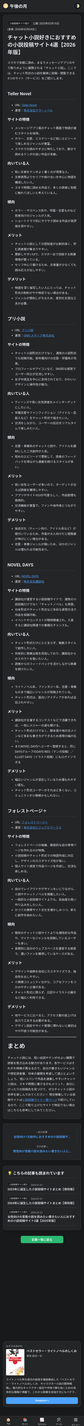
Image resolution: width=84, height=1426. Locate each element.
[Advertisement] (42, 1290)
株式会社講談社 (34, 581)
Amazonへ (42, 1400)
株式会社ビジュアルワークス (42, 827)
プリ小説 (27, 330)
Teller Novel (29, 105)
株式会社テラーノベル (38, 110)
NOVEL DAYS (30, 576)
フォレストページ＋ (35, 822)
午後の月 (15, 6)
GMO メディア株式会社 (39, 335)
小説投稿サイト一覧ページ (39, 1100)
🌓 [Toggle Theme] (77, 6)
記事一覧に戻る (42, 1240)
